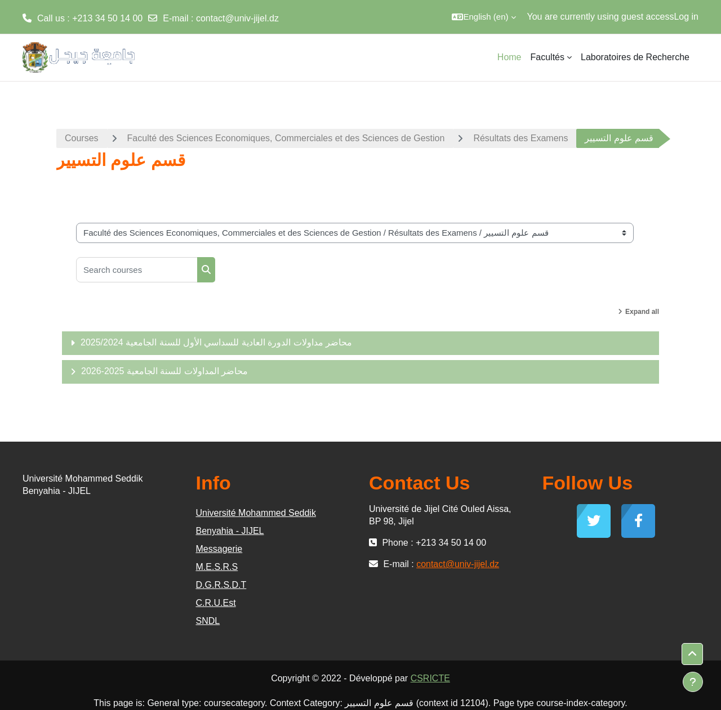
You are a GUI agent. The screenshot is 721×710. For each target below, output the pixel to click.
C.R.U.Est (216, 603)
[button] (483, 17)
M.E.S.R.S (217, 567)
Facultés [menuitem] (547, 57)
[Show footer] (693, 682)
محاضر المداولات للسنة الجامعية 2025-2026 (164, 371)
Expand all (642, 312)
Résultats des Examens (520, 138)
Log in (686, 16)
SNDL (208, 621)
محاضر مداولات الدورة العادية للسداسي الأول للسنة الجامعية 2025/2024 (216, 342)
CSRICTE (430, 678)
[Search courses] (137, 269)
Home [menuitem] (509, 57)
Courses (82, 138)
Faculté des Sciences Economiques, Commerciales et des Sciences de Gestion (286, 138)
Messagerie (219, 549)
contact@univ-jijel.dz (237, 18)
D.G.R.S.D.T (221, 585)
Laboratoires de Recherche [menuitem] (635, 57)
